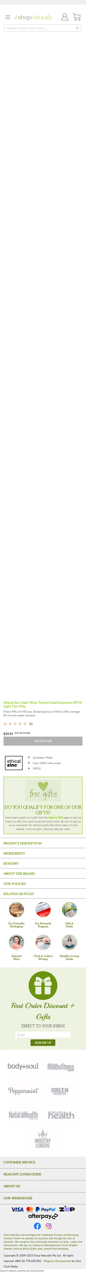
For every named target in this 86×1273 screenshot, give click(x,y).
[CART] (76, 17)
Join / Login (63, 18)
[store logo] (33, 18)
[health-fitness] (60, 1066)
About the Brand (19, 873)
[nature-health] (60, 1114)
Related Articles (18, 894)
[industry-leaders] (43, 1139)
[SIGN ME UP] (42, 1042)
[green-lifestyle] (60, 1090)
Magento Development (57, 1261)
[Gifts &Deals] (69, 909)
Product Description (22, 843)
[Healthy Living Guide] (69, 942)
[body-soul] (23, 1066)
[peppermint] (23, 1090)
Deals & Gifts (55, 817)
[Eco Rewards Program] (43, 909)
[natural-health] (23, 1114)
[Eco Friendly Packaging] (16, 909)
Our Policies (14, 884)
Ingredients (14, 853)
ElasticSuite (37, 1270)
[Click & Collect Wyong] (43, 942)
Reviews (10, 863)
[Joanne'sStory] (16, 942)
